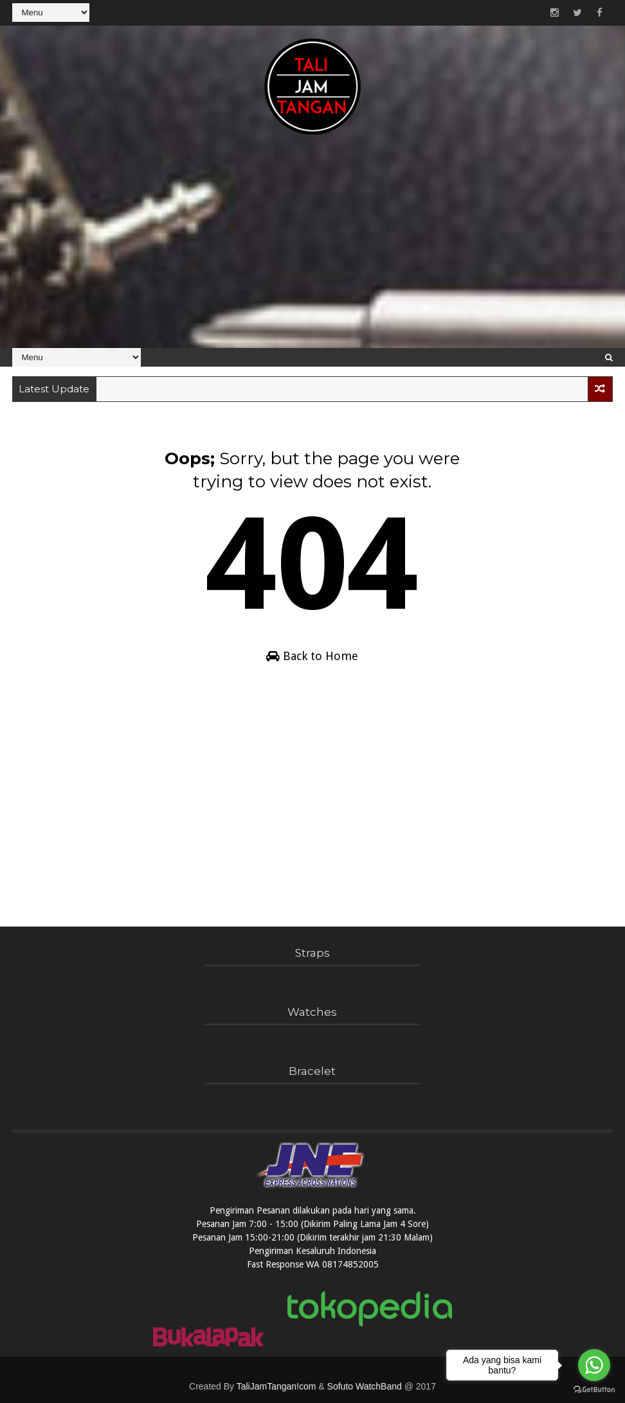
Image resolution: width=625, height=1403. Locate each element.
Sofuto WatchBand (364, 1386)
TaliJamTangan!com (276, 1386)
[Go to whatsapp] (594, 1365)
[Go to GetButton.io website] (594, 1390)
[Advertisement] (312, 248)
